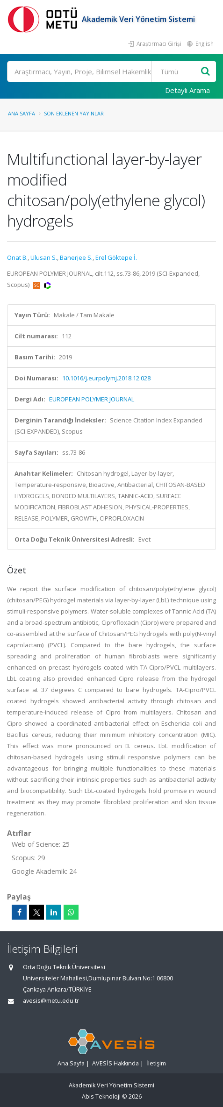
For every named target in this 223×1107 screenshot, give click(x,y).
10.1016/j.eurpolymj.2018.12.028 (106, 378)
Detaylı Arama (187, 90)
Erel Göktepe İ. (116, 257)
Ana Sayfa (21, 113)
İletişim (156, 1063)
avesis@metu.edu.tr (51, 1001)
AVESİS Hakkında (115, 1063)
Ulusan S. (43, 257)
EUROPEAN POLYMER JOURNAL (91, 399)
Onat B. (17, 257)
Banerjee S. (76, 257)
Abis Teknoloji (101, 1096)
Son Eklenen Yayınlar (74, 113)
